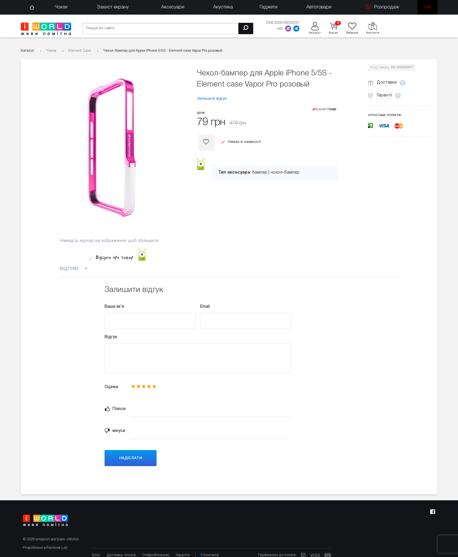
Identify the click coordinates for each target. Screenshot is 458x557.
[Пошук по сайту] (167, 28)
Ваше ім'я (114, 307)
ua (427, 7)
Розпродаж (382, 6)
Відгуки (77, 269)
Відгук (111, 337)
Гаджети (268, 7)
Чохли (61, 7)
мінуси (115, 430)
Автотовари (319, 7)
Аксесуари (172, 7)
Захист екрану (113, 7)
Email (205, 307)
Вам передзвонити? (283, 22)
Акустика (223, 7)
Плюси (115, 408)
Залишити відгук (212, 99)
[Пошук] (245, 28)
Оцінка (111, 387)
